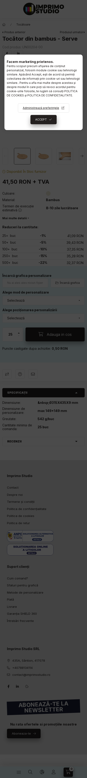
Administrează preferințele (41, 108)
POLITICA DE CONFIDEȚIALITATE (49, 95)
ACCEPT (41, 119)
